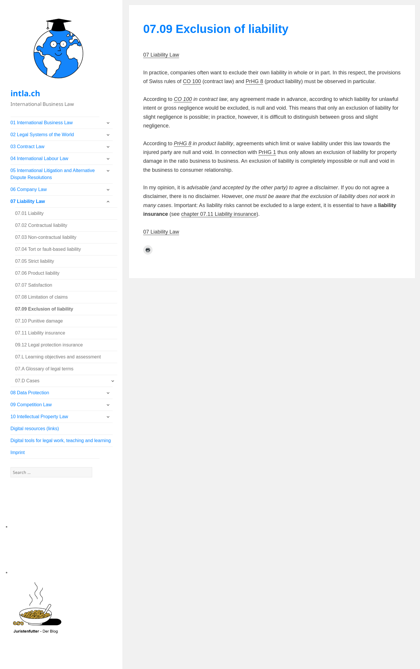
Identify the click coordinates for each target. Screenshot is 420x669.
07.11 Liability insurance (40, 332)
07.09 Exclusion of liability (44, 309)
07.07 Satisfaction (33, 285)
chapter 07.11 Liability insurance (218, 214)
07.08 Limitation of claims (41, 297)
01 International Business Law (41, 122)
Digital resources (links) (34, 428)
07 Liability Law (27, 201)
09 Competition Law (31, 404)
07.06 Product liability (37, 273)
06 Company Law (28, 189)
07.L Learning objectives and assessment (58, 356)
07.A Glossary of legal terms (44, 368)
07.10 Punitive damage (39, 320)
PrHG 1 (267, 152)
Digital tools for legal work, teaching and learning (60, 440)
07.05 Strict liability (34, 261)
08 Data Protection (29, 392)
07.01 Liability (29, 213)
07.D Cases (27, 380)
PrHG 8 (254, 81)
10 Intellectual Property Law (39, 416)
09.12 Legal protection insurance (49, 344)
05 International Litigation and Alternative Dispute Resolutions (52, 174)
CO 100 (192, 81)
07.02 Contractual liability (41, 225)
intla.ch (25, 93)
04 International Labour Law (39, 158)
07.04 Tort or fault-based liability (48, 249)
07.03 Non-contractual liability (45, 237)
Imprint (17, 452)
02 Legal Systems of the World (42, 134)
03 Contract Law (27, 146)
